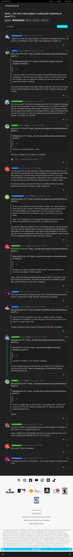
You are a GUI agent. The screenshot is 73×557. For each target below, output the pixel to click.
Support (59, 1)
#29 (67, 380)
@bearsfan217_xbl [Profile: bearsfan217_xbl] (19, 256)
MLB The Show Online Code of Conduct (36, 520)
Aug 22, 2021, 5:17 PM (39, 246)
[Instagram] (24, 480)
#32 (67, 458)
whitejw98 (15, 291)
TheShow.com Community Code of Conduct (36, 517)
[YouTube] (36, 480)
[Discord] (48, 480)
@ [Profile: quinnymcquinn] (17, 199)
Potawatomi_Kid (17, 35)
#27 (67, 307)
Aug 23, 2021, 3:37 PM (35, 424)
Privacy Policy (36, 513)
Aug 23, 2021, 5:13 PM (36, 458)
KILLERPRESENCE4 (18, 196)
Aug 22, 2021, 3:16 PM (36, 101)
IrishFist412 (15, 337)
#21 (67, 101)
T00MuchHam (16, 445)
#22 (67, 125)
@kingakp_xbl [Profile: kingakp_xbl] (18, 136)
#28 (67, 337)
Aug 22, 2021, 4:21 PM (32, 168)
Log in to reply (62, 26)
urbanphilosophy (17, 101)
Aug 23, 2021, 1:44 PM (37, 380)
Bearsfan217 (16, 246)
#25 (67, 246)
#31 (67, 445)
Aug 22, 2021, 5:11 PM (43, 196)
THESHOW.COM (5, 1)
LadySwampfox (16, 424)
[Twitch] (42, 480)
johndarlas (15, 307)
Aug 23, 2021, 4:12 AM (38, 307)
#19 (67, 35)
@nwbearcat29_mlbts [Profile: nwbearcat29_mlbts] (20, 61)
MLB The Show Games (36, 523)
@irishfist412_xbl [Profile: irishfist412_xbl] (17, 383)
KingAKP (14, 125)
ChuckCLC (15, 168)
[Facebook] (30, 480)
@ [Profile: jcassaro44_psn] (17, 310)
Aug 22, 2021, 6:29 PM (32, 291)
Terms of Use (36, 510)
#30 (67, 424)
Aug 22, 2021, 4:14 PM (37, 125)
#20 (67, 51)
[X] (18, 480)
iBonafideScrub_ (17, 458)
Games (51, 1)
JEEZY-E (14, 51)
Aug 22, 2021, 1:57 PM (35, 35)
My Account (68, 1)
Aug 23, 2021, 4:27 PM (35, 445)
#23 (67, 168)
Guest (26, 51)
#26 (67, 291)
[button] (3, 554)
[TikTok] (54, 480)
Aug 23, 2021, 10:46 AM (40, 337)
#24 (67, 196)
